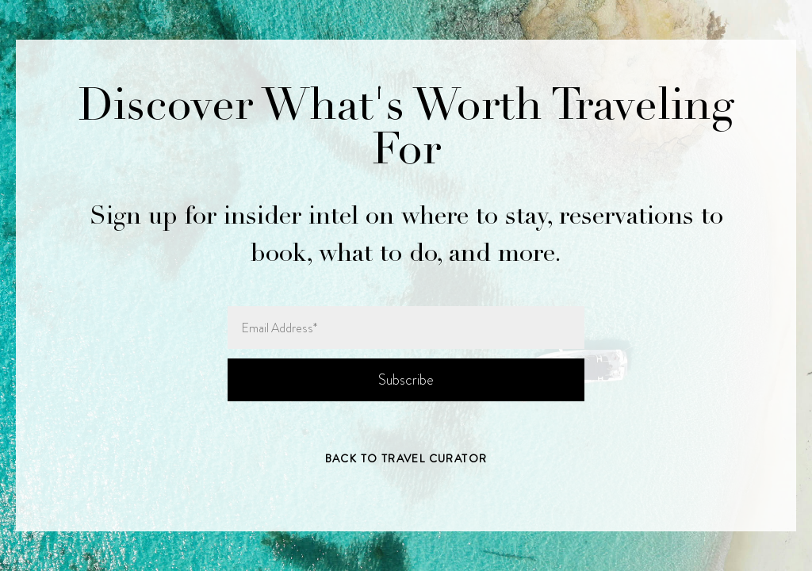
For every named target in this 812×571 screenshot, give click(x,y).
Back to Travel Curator (406, 458)
